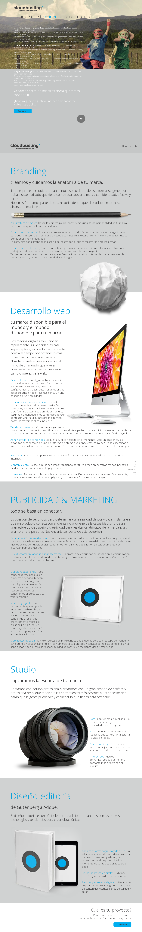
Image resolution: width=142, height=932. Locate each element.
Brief (125, 146)
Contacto (135, 146)
